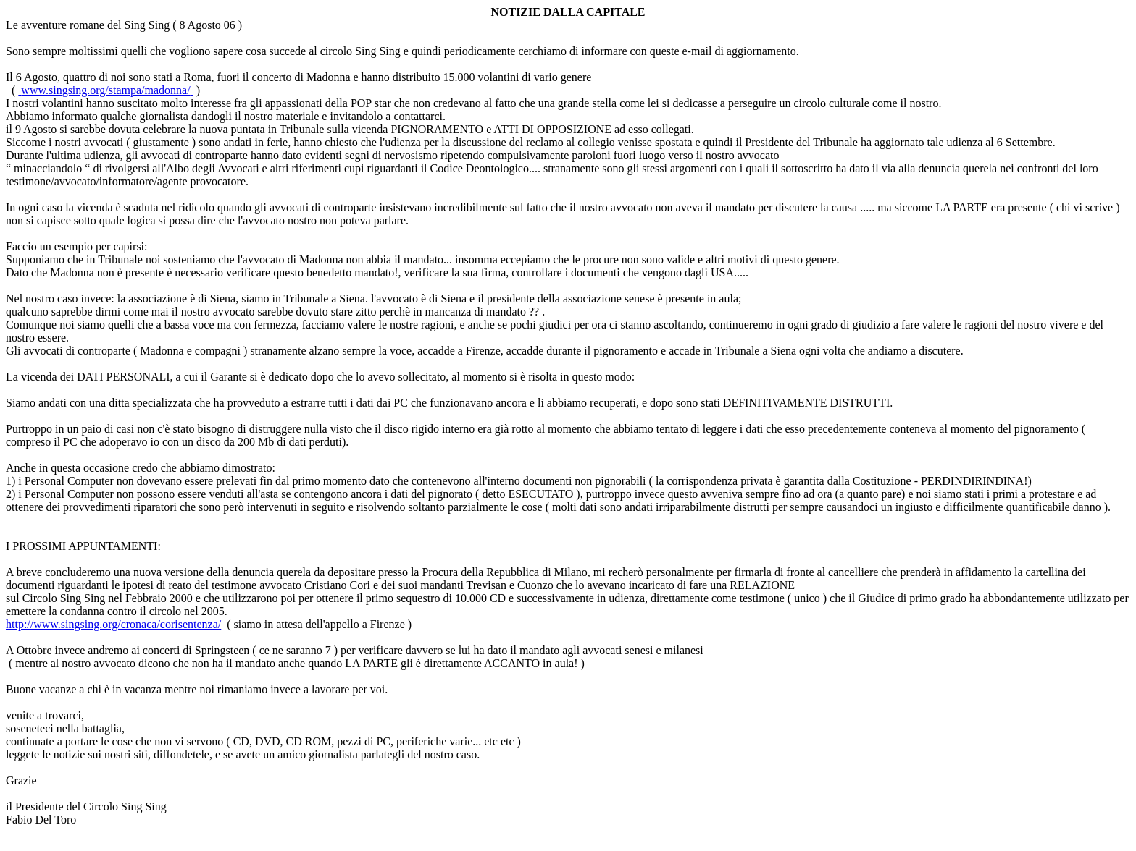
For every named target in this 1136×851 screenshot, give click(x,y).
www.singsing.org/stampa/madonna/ (105, 90)
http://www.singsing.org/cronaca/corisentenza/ (113, 624)
